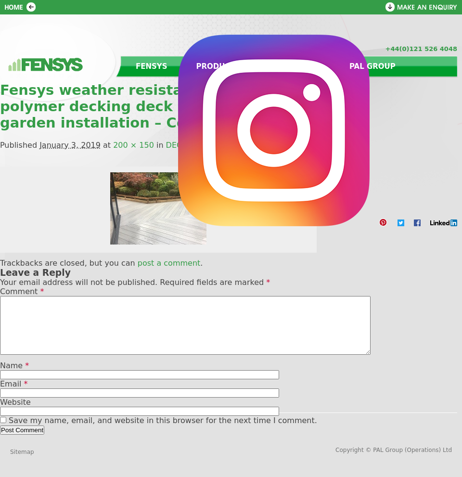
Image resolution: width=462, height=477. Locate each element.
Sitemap (22, 463)
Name (14, 377)
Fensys (151, 66)
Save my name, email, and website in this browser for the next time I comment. (163, 432)
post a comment (169, 263)
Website (15, 413)
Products (218, 66)
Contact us (295, 66)
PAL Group (372, 66)
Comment (22, 291)
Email (13, 395)
